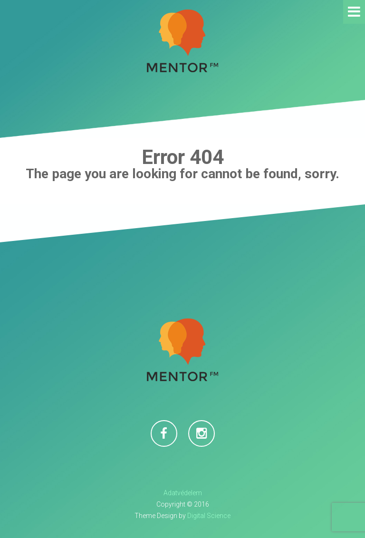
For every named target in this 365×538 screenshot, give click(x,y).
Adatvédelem (182, 493)
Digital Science (209, 515)
